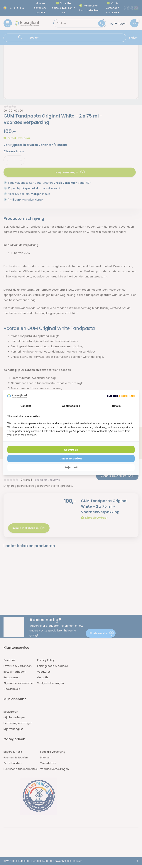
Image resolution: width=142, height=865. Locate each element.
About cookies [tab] (71, 405)
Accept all (71, 449)
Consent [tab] (26, 405)
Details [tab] (116, 405)
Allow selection (71, 458)
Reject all (71, 467)
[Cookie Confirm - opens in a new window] (121, 395)
